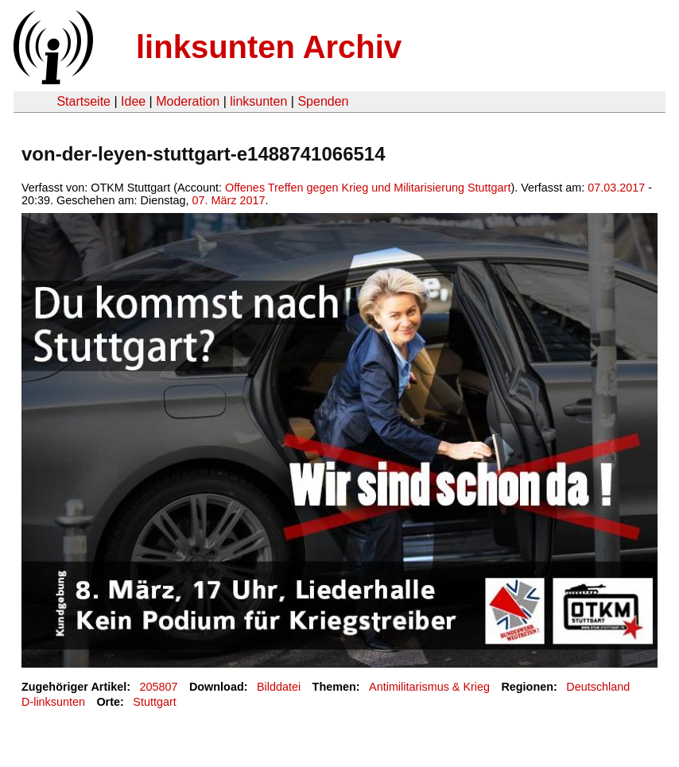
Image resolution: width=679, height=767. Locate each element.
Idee (133, 101)
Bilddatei (279, 686)
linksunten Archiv (269, 46)
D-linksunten (53, 701)
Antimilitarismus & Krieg (429, 686)
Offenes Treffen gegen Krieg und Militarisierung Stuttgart (367, 187)
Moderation (187, 101)
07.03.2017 (616, 187)
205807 (159, 686)
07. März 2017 (228, 200)
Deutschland (598, 686)
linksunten (258, 101)
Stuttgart (154, 701)
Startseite (83, 101)
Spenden (322, 101)
